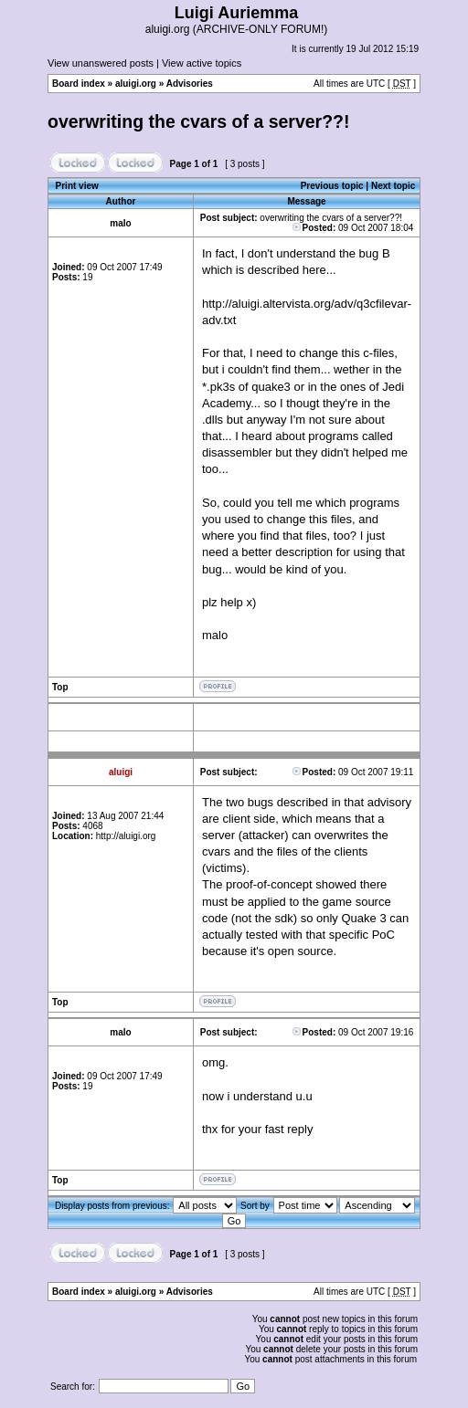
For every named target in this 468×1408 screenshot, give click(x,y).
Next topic (393, 186)
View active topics (201, 63)
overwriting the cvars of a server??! (199, 121)
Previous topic (332, 186)
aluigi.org (135, 84)
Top (60, 687)
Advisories (189, 84)
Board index (78, 84)
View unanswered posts (101, 63)
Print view (77, 186)
